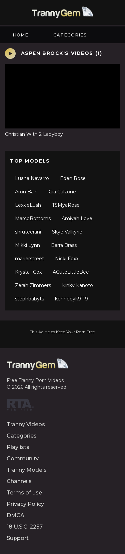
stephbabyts (29, 299)
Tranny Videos (26, 424)
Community (23, 458)
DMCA (15, 515)
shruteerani (28, 232)
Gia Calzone (62, 192)
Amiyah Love (77, 218)
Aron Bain (26, 192)
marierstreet (29, 259)
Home (20, 34)
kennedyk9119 (71, 299)
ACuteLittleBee (71, 272)
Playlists (18, 447)
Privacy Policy (25, 504)
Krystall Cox (28, 272)
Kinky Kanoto (77, 285)
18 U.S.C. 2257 (25, 527)
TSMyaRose (66, 205)
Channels (19, 481)
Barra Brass (64, 245)
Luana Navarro (32, 178)
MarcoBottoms (33, 218)
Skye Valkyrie (67, 232)
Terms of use (24, 492)
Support (18, 538)
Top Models (30, 161)
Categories (70, 34)
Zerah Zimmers (33, 285)
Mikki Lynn (27, 245)
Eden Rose (73, 178)
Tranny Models (27, 470)
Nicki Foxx (66, 259)
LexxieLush (28, 205)
